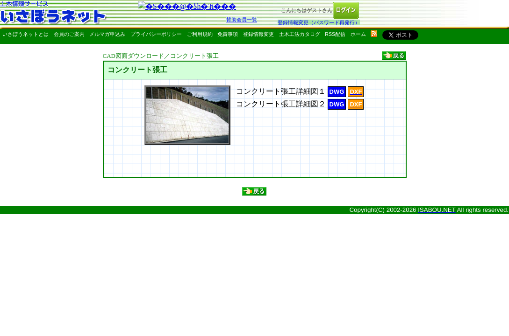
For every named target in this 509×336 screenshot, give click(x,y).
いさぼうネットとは (25, 34)
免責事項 (227, 34)
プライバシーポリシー (156, 34)
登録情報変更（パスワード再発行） (319, 22)
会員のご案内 (69, 34)
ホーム (358, 34)
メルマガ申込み (107, 34)
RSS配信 (335, 34)
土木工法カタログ (299, 34)
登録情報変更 (258, 34)
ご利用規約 (200, 34)
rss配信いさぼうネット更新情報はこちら (374, 33)
